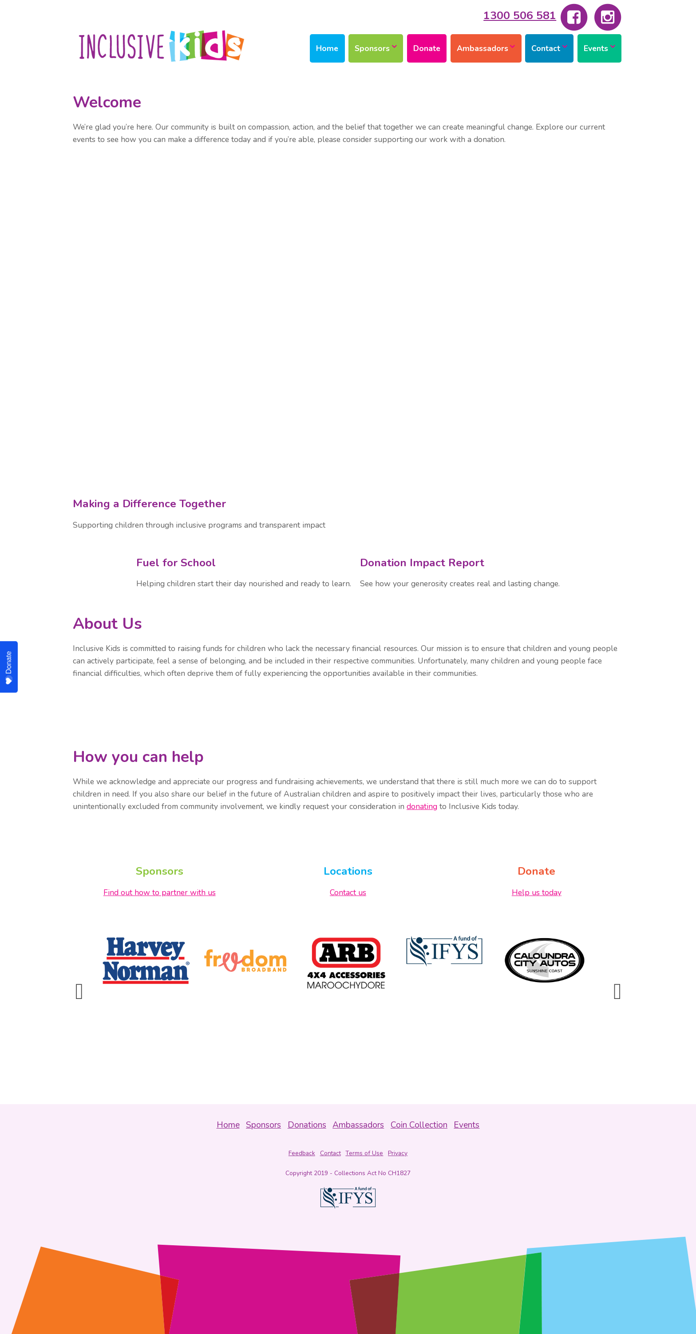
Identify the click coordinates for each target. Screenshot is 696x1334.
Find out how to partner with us (159, 892)
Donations (307, 1125)
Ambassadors (482, 48)
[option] (146, 960)
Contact (545, 48)
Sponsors (372, 48)
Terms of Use (364, 1153)
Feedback (302, 1153)
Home (327, 48)
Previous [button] (79, 991)
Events (596, 48)
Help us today (537, 892)
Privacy (397, 1153)
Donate (426, 48)
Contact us (348, 892)
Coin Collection (419, 1125)
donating (422, 806)
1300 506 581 (519, 15)
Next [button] (616, 991)
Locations (348, 871)
